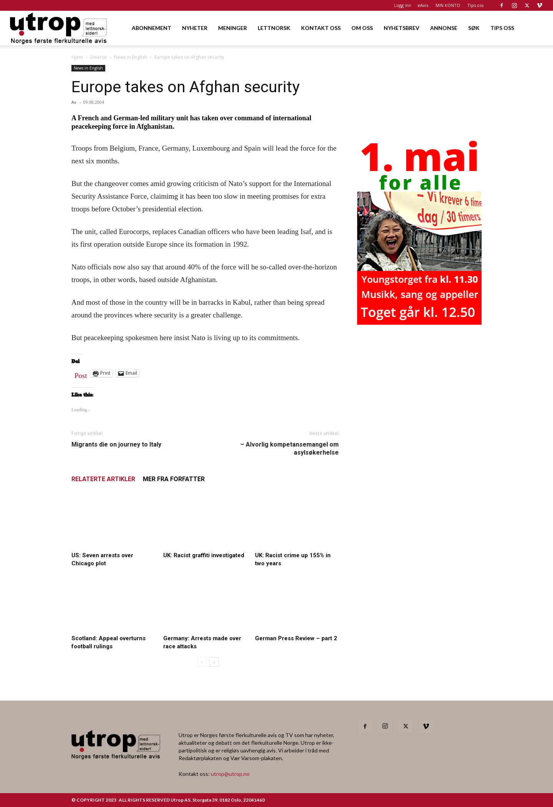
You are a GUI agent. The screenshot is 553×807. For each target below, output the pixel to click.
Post (81, 374)
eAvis (422, 5)
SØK (474, 28)
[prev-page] (202, 662)
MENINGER (232, 28)
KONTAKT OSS (321, 28)
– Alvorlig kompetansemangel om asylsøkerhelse (289, 448)
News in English (130, 57)
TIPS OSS (502, 28)
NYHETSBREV (401, 28)
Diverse (98, 57)
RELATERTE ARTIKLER (103, 479)
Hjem (77, 57)
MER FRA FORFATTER (174, 479)
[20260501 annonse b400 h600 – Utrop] (419, 322)
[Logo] (59, 28)
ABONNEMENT (151, 28)
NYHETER (194, 28)
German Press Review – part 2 (296, 638)
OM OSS (362, 28)
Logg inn (402, 5)
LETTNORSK (274, 28)
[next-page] (214, 662)
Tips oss (475, 5)
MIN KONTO (447, 5)
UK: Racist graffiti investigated (203, 555)
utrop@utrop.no (230, 773)
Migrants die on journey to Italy (116, 444)
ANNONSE (443, 28)
